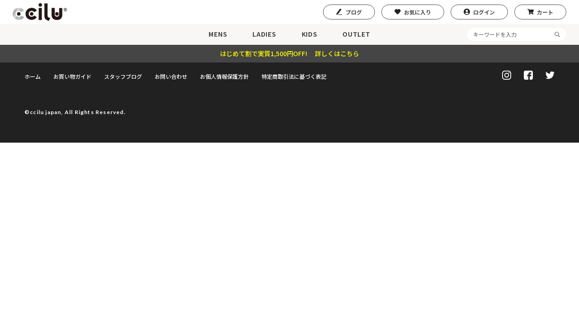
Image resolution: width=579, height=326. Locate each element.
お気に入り (417, 12)
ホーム (32, 76)
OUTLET (356, 33)
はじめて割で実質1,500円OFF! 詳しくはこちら (289, 53)
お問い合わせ (171, 76)
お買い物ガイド (72, 76)
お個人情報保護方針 (224, 76)
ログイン (484, 12)
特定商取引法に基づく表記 (294, 76)
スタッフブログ (123, 76)
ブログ (354, 12)
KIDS (310, 33)
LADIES (264, 33)
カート (545, 12)
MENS (218, 33)
